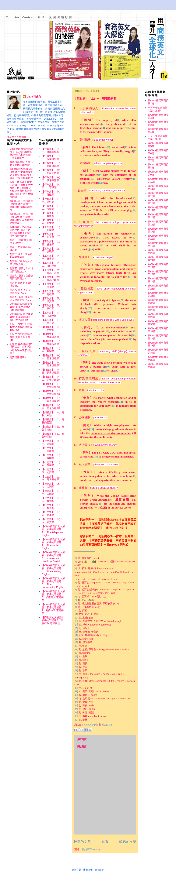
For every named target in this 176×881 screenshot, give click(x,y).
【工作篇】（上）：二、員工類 (53, 236)
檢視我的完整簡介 (16, 136)
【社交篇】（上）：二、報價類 (53, 499)
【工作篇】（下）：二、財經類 (53, 293)
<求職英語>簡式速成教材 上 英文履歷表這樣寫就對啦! (21, 307)
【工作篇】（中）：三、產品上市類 (53, 271)
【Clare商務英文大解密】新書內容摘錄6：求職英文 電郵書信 (53, 596)
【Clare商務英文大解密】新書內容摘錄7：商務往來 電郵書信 (53, 609)
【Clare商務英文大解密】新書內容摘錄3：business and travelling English (53, 557)
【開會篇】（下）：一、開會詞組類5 (53, 385)
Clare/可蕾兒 (34, 96)
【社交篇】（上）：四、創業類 (53, 464)
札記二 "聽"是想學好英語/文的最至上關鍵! (21, 337)
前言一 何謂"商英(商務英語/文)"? (21, 241)
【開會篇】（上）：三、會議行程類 (53, 343)
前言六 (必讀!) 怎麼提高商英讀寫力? (21, 277)
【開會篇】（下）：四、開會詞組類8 (53, 407)
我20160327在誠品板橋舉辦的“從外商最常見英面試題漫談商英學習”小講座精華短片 (21, 173)
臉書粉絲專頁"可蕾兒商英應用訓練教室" (21, 163)
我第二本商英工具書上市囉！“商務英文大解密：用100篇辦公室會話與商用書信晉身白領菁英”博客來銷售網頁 (21, 189)
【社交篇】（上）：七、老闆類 (53, 485)
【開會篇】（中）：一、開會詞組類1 (53, 357)
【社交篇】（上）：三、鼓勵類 (53, 457)
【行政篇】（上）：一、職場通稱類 (53, 150)
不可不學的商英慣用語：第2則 (157, 138)
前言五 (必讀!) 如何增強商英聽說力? (21, 270)
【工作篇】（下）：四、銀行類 (53, 307)
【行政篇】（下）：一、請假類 (53, 200)
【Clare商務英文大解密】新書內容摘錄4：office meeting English (53, 570)
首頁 (105, 842)
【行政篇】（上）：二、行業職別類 (53, 157)
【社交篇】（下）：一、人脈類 (53, 492)
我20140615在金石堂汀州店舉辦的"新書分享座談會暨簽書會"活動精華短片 (21, 218)
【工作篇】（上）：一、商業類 (53, 229)
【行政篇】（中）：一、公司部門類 (53, 172)
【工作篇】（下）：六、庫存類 (53, 321)
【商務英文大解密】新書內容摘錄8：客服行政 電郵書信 (53, 620)
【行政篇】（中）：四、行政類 (53, 193)
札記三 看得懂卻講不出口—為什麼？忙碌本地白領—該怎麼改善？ (21, 349)
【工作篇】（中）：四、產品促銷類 (53, 279)
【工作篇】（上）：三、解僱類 (53, 243)
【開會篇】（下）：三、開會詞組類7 (53, 400)
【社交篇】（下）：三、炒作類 (53, 506)
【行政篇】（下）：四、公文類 (53, 222)
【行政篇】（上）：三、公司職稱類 (53, 165)
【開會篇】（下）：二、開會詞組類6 (53, 393)
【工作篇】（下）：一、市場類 (53, 286)
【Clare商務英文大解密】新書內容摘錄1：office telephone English (53, 531)
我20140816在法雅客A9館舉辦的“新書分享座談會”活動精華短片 (21, 205)
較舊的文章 (127, 842)
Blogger (99, 869)
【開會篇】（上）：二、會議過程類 (53, 335)
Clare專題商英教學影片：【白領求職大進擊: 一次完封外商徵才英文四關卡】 (21, 153)
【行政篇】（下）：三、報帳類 (53, 214)
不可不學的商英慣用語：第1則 (157, 109)
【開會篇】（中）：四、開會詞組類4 (53, 378)
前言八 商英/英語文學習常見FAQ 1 (20, 291)
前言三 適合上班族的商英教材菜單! (21, 256)
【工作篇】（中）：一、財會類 (53, 257)
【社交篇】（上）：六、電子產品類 (53, 478)
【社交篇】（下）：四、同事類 (53, 513)
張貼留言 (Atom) (91, 849)
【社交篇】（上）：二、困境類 (53, 449)
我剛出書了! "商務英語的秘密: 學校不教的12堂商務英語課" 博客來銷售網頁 (21, 231)
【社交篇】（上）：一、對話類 (53, 442)
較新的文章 (82, 842)
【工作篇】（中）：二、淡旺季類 (53, 264)
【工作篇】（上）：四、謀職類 (53, 250)
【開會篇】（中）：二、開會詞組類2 (53, 364)
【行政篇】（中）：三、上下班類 (53, 186)
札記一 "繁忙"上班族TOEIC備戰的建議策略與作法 (21, 327)
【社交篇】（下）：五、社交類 (53, 521)
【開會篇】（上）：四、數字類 (53, 350)
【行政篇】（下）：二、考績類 (53, 207)
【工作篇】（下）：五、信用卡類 (53, 314)
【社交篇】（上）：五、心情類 (53, 471)
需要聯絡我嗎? (18, 357)
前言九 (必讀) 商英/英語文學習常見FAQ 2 (21, 298)
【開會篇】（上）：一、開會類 (53, 328)
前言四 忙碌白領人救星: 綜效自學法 (21, 263)
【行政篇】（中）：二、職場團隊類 (53, 179)
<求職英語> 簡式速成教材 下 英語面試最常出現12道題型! (21, 317)
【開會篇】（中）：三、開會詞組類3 (53, 371)
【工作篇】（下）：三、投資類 (53, 300)
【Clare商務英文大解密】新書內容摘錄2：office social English (53, 544)
